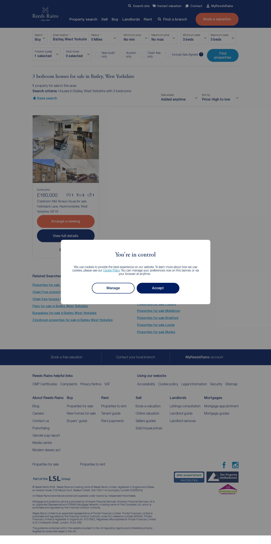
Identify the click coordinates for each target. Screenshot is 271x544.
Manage (113, 288)
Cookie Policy (111, 270)
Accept (158, 288)
